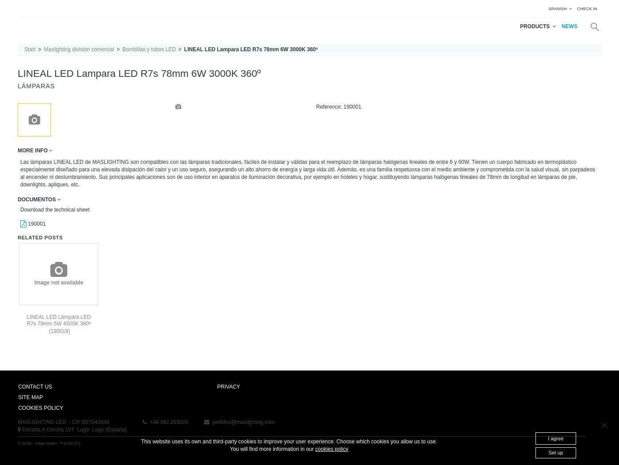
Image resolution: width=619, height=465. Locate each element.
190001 (33, 224)
